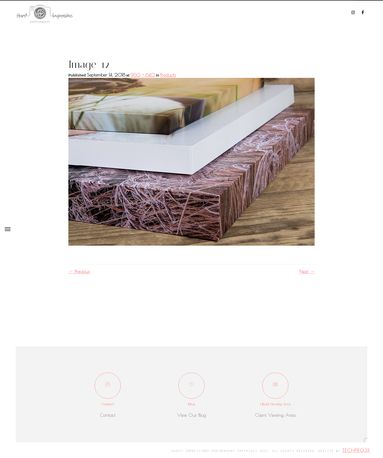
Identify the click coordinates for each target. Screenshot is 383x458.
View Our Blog (191, 415)
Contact (108, 415)
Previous (79, 271)
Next (307, 271)
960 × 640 (142, 75)
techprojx (356, 450)
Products (168, 75)
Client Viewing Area (275, 415)
